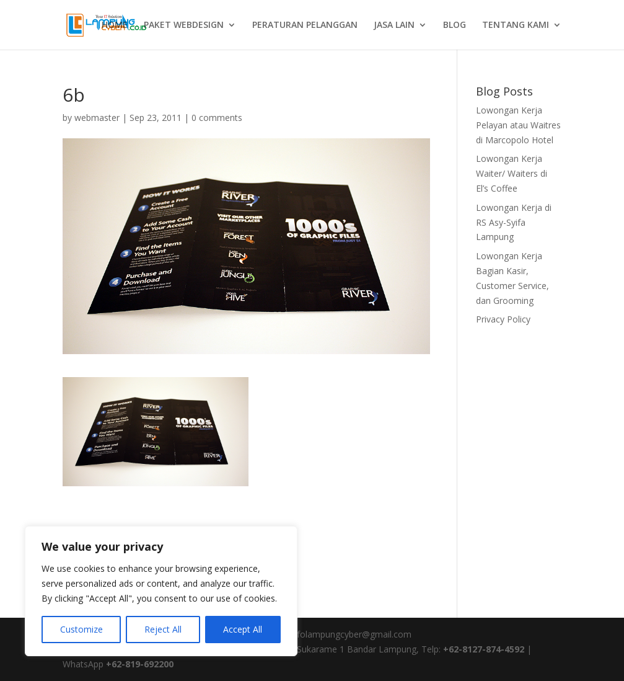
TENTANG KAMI (515, 25)
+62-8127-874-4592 (483, 649)
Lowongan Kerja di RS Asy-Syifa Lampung (513, 222)
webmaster (97, 117)
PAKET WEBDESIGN (184, 25)
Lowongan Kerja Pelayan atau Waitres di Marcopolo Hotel (518, 125)
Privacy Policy (503, 319)
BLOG (454, 25)
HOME (115, 25)
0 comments (216, 117)
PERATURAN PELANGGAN (305, 25)
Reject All (163, 629)
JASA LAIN (394, 25)
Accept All (242, 629)
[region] (161, 591)
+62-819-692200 (140, 664)
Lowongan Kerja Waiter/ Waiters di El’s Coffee (511, 173)
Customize (81, 629)
